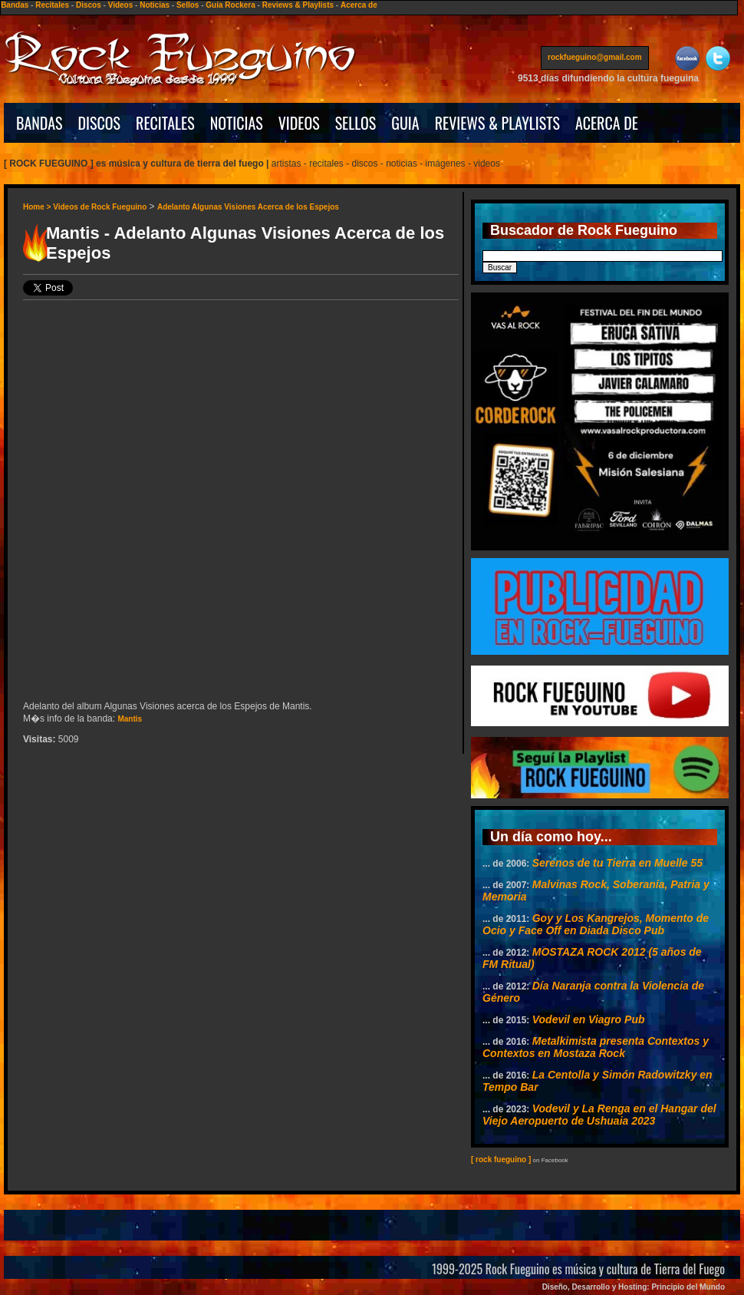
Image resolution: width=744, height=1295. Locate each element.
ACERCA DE (606, 122)
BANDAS (39, 122)
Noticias (155, 5)
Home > (38, 207)
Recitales (52, 5)
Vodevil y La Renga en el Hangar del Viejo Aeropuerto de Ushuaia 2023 (599, 1114)
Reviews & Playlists (298, 5)
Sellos (187, 5)
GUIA (405, 122)
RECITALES (165, 122)
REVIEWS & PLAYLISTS (497, 122)
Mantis (129, 719)
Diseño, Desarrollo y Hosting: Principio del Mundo (633, 1287)
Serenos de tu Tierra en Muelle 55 (617, 863)
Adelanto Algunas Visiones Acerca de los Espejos (248, 207)
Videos (120, 5)
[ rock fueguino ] (501, 1159)
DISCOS (99, 122)
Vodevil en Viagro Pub (588, 1019)
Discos (88, 5)
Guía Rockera (230, 5)
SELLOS (356, 122)
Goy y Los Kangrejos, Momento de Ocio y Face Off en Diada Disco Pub (595, 924)
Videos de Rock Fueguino (99, 207)
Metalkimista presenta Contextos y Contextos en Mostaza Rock (595, 1047)
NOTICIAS (236, 122)
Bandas (14, 5)
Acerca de (359, 5)
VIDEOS (299, 122)
